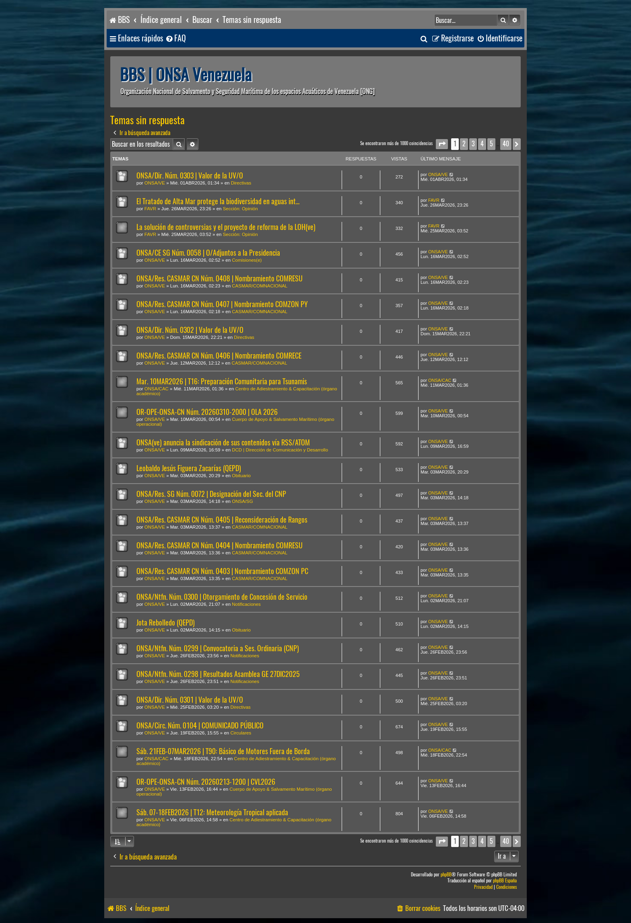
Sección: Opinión (240, 208)
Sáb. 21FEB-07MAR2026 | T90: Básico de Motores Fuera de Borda (223, 751)
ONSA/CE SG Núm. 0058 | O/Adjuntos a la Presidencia (208, 253)
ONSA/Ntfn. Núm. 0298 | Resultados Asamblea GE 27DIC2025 (218, 674)
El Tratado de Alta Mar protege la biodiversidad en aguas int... (217, 201)
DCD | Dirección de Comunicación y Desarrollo (280, 449)
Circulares (240, 732)
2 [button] (464, 143)
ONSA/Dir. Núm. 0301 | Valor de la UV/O (189, 700)
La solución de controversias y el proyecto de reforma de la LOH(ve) (226, 227)
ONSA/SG (242, 501)
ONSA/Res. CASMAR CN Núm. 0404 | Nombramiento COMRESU (219, 545)
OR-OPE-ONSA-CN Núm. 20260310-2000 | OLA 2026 (207, 412)
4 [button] (482, 143)
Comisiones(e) (247, 260)
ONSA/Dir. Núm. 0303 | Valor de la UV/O (189, 175)
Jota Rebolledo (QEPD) (165, 622)
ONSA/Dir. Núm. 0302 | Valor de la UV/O (189, 330)
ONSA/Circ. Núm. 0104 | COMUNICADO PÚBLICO (200, 725)
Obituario (241, 475)
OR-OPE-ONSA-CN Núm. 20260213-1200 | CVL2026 (205, 782)
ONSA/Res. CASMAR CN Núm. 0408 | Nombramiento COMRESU (219, 278)
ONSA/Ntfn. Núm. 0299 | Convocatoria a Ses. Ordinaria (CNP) (217, 648)
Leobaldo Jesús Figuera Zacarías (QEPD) (188, 468)
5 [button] (491, 143)
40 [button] (506, 143)
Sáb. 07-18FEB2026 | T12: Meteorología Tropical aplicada (212, 812)
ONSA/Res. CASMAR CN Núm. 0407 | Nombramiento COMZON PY (222, 304)
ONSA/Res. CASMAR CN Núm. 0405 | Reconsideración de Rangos (221, 520)
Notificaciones (246, 604)
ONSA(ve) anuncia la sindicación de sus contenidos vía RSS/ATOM (223, 442)
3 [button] (473, 143)
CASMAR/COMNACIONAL (259, 285)
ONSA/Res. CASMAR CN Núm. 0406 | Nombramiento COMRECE (218, 356)
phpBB (446, 875)
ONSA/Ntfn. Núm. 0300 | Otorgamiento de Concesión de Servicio (221, 597)
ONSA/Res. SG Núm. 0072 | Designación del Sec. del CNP (211, 494)
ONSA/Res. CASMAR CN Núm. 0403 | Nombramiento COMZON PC (222, 571)
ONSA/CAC (156, 388)
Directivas (241, 182)
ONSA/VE (154, 182)
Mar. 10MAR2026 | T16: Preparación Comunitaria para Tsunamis (221, 381)
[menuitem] (175, 38)
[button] (442, 144)
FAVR (150, 208)
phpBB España (505, 881)
